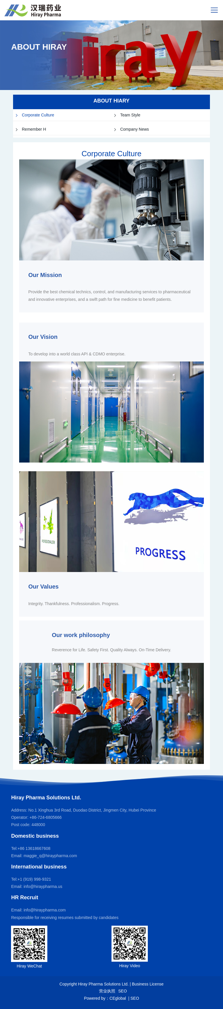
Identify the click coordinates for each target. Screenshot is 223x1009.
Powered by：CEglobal (105, 998)
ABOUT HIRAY (39, 46)
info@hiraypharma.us (43, 886)
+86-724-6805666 (45, 817)
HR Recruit (24, 897)
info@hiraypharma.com (45, 910)
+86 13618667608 (33, 848)
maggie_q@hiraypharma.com (50, 855)
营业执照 (107, 991)
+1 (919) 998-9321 (34, 879)
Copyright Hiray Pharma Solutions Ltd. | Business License (111, 984)
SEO (122, 991)
